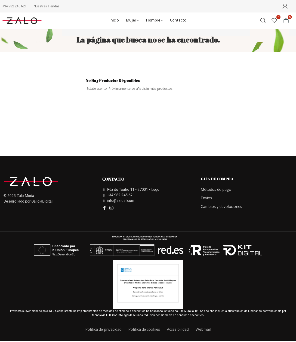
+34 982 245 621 (14, 6)
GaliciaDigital (41, 201)
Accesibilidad (178, 329)
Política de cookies (144, 329)
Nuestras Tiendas (46, 6)
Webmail (203, 329)
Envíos (206, 197)
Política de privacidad (103, 329)
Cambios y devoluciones (221, 206)
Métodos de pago (216, 189)
